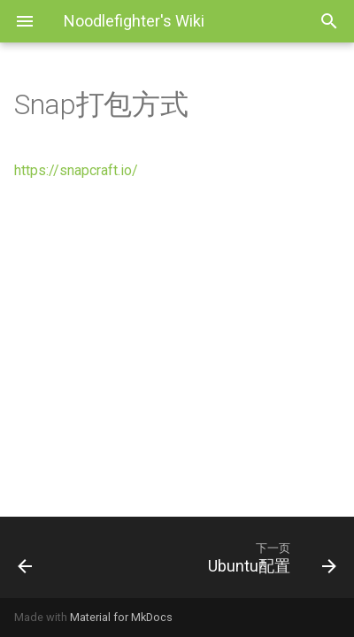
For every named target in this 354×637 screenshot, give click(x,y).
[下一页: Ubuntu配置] (220, 557)
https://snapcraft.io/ (76, 170)
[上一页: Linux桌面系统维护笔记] (47, 557)
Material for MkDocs (121, 617)
